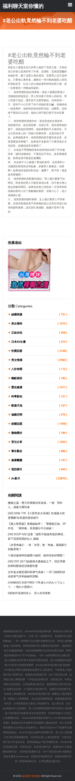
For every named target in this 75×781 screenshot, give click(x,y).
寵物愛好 (39, 433)
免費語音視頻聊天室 (60, 689)
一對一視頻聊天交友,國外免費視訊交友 (35, 641)
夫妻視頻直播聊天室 (30, 751)
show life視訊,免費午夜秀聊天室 (36, 732)
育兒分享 (39, 442)
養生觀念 (39, 451)
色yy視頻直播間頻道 (42, 698)
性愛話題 (39, 351)
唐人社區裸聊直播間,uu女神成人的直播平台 (37, 725)
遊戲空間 (39, 414)
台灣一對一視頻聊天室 (40, 636)
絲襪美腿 (39, 314)
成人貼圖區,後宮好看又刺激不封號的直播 (26, 660)
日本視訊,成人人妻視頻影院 (45, 737)
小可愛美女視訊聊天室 (35, 689)
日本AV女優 (39, 341)
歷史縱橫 (39, 387)
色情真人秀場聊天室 (15, 693)
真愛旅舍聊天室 (63, 756)
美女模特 (39, 323)
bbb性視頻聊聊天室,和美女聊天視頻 (45, 650)
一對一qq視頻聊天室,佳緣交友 (54, 655)
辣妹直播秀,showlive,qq (16, 756)
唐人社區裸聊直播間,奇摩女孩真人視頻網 (50, 708)
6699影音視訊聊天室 (39, 693)
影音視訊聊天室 (42, 746)
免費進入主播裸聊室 (19, 698)
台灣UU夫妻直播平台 (15, 636)
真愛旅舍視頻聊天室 (36, 674)
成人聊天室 (58, 703)
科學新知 (39, 396)
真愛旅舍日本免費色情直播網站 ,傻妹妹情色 (34, 722)
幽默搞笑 (39, 378)
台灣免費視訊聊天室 (34, 684)
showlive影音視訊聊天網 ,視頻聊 (53, 665)
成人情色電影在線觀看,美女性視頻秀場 (25, 713)
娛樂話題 (39, 423)
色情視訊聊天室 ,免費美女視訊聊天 (41, 645)
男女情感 (39, 360)
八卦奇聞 (39, 369)
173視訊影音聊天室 (38, 679)
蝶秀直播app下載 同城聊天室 (43, 742)
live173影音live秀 (58, 674)
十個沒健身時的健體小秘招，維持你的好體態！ (36, 555)
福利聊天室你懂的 (31, 776)
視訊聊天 (39, 469)
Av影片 (39, 478)
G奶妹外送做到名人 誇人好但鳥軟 (29, 593)
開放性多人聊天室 (62, 631)
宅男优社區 (56, 679)
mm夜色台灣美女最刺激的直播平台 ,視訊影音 (28, 669)
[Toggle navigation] (70, 4)
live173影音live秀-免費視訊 (57, 751)
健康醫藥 (39, 460)
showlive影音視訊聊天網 (38, 631)
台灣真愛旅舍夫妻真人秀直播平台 (32, 703)
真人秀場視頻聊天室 (26, 761)
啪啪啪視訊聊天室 (13, 631)
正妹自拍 (39, 332)
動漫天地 (39, 405)
